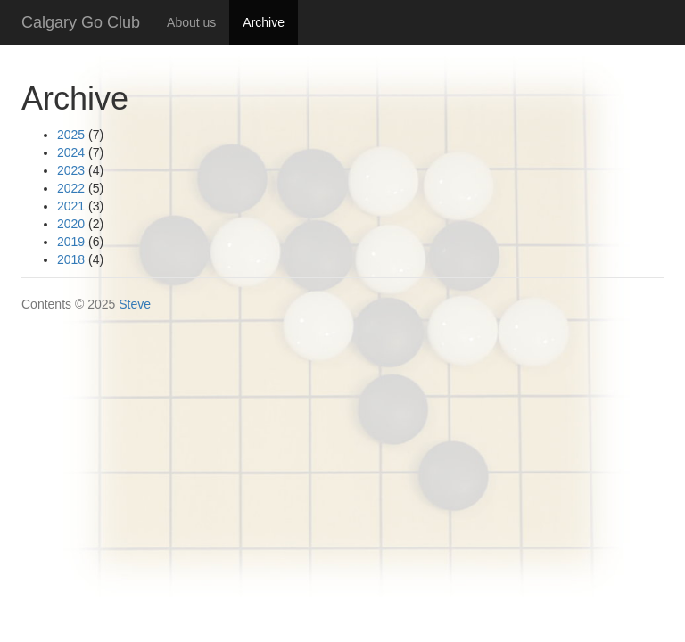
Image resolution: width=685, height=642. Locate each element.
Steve (135, 304)
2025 (71, 135)
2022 (71, 188)
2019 (71, 242)
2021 (71, 206)
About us (191, 22)
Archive (270, 20)
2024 (71, 152)
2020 (71, 224)
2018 (71, 259)
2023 (71, 170)
